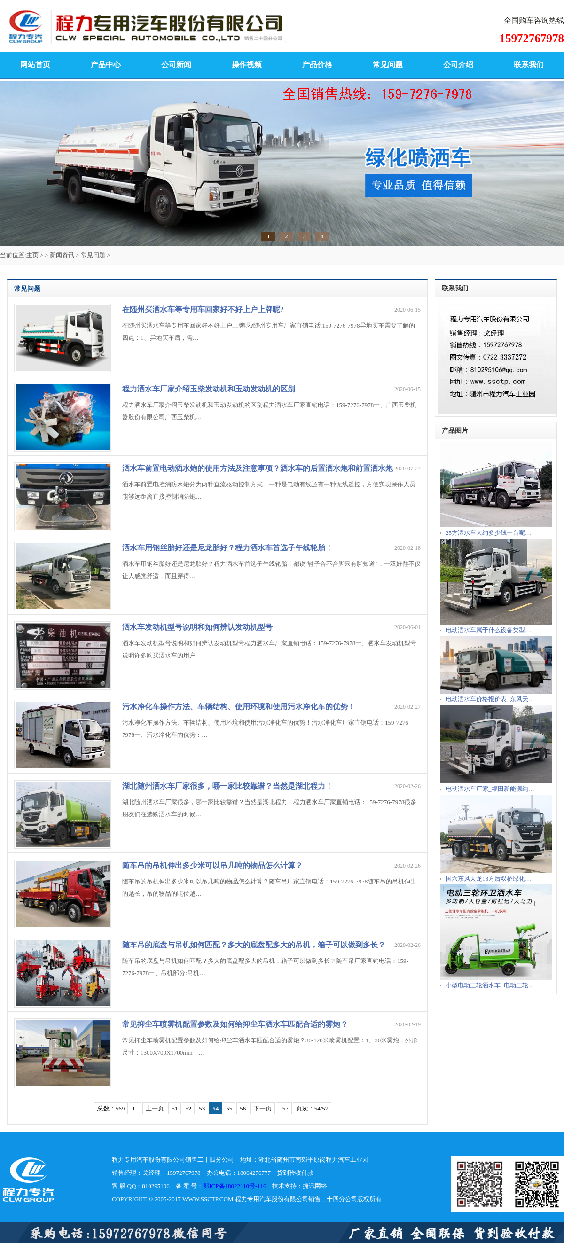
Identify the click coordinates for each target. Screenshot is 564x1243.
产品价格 (317, 65)
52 (188, 1108)
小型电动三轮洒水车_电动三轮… (490, 985)
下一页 (262, 1108)
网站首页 (35, 65)
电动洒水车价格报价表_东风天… (490, 699)
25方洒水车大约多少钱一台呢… (488, 532)
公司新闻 (176, 65)
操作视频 (247, 65)
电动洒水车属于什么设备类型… (488, 629)
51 (175, 1108)
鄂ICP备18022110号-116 (234, 1185)
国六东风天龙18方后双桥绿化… (488, 878)
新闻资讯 (62, 254)
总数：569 (111, 1108)
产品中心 (106, 65)
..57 (284, 1108)
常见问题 (388, 65)
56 (243, 1108)
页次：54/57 (312, 1108)
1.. (135, 1108)
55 (229, 1108)
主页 (32, 254)
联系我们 (529, 65)
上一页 (155, 1108)
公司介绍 (458, 65)
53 (202, 1108)
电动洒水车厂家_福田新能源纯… (490, 788)
